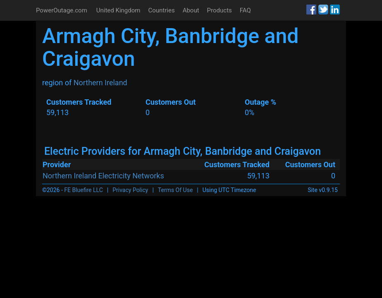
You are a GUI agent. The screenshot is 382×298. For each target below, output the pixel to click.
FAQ (245, 10)
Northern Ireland (100, 82)
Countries (161, 10)
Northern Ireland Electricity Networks (103, 175)
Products (219, 10)
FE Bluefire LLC (83, 190)
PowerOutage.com (61, 10)
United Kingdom (118, 10)
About (191, 10)
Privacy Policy (130, 190)
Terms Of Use (175, 190)
